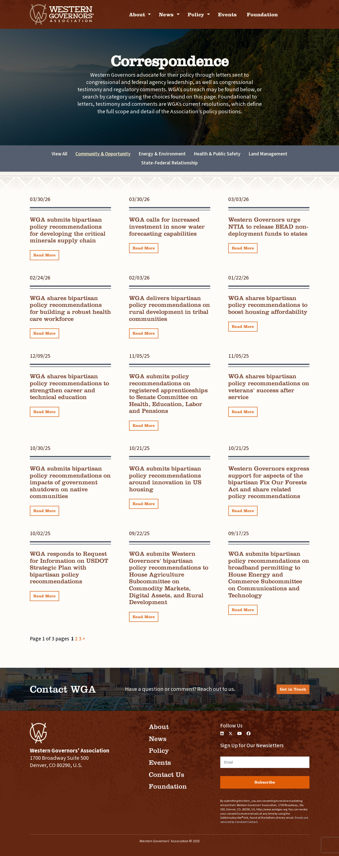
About (138, 14)
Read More (44, 255)
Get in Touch (293, 689)
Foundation (262, 14)
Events (227, 14)
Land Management (268, 153)
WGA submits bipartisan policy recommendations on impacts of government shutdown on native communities (70, 482)
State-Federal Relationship (169, 162)
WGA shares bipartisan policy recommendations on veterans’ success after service (268, 387)
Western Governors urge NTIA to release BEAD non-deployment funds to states (268, 226)
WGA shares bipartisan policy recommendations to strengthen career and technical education (69, 387)
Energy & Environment (162, 153)
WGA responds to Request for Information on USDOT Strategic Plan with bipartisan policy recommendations (69, 567)
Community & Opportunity (103, 153)
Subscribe (265, 782)
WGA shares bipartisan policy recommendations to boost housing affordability (267, 305)
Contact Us (166, 775)
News (167, 14)
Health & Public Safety (217, 153)
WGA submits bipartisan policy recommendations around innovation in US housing (165, 479)
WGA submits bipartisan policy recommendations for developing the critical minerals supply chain (67, 230)
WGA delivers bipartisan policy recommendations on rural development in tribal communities (169, 308)
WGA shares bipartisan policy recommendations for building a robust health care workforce (70, 308)
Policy (197, 14)
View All (59, 153)
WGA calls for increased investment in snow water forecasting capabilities (167, 226)
